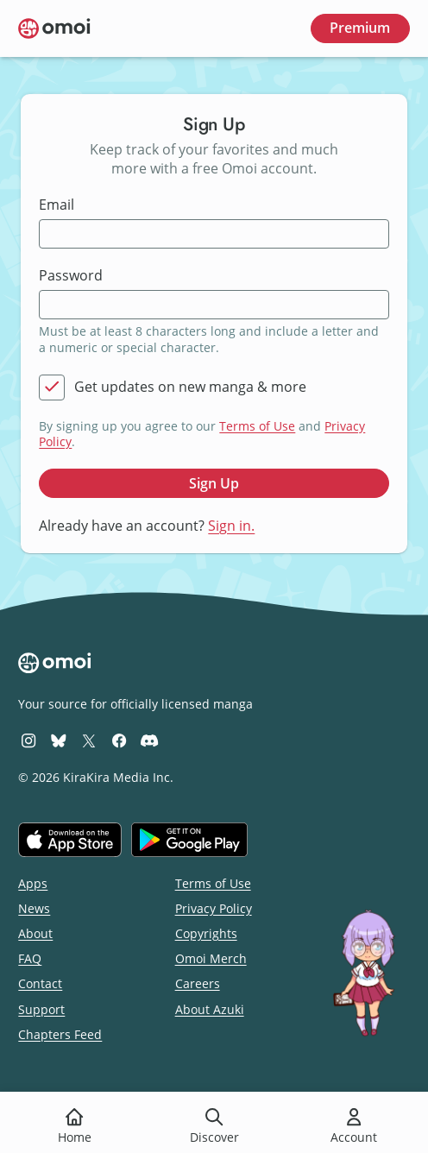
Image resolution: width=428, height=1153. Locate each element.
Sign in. (231, 525)
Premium (360, 27)
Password (71, 276)
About (35, 933)
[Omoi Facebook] (119, 740)
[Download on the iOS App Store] (70, 839)
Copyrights (206, 933)
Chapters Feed (60, 1034)
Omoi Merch (211, 958)
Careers (197, 983)
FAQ (29, 958)
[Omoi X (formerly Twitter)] (89, 740)
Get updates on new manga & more (190, 387)
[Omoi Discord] (149, 740)
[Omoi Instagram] (28, 740)
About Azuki (209, 1009)
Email (56, 205)
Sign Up (214, 483)
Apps (32, 883)
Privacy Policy (213, 908)
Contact (40, 983)
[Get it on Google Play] (189, 839)
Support (41, 1009)
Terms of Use (257, 426)
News (34, 908)
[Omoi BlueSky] (58, 740)
